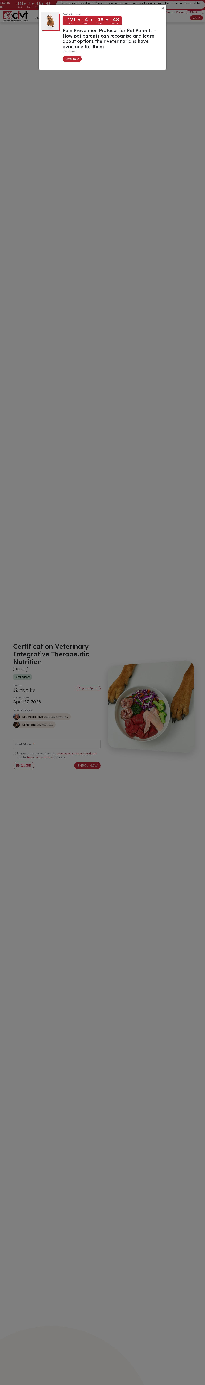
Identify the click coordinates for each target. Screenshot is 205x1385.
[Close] (163, 8)
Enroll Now (72, 58)
